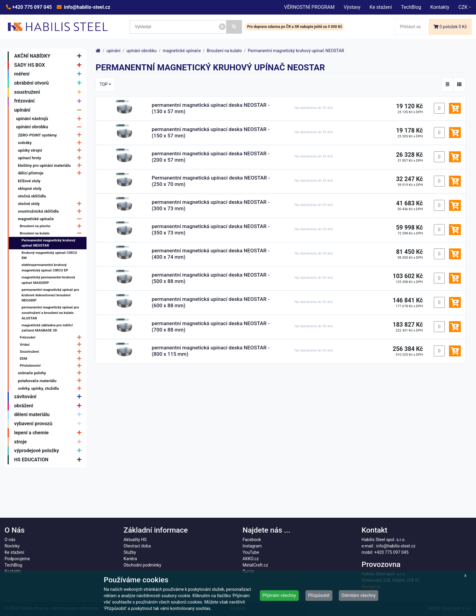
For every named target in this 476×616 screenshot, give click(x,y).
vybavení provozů (49, 423)
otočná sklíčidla (32, 196)
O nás (10, 539)
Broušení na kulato (52, 233)
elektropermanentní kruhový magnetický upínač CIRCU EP (45, 267)
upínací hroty (51, 158)
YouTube (251, 552)
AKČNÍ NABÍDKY (49, 56)
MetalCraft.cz (255, 565)
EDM (52, 358)
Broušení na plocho (52, 226)
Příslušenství (52, 365)
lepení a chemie (49, 432)
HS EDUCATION (49, 459)
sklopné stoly (30, 188)
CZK (462, 7)
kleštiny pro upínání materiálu (51, 165)
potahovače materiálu (51, 381)
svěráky (51, 142)
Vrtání (52, 344)
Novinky (12, 546)
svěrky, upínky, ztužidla (51, 388)
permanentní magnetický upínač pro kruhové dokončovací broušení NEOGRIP (50, 295)
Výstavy (352, 7)
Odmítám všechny (359, 595)
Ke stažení (380, 7)
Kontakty (439, 7)
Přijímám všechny (279, 595)
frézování (49, 101)
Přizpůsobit (319, 595)
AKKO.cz (251, 558)
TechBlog (411, 7)
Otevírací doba (137, 546)
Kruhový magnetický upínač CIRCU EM (49, 255)
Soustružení (52, 351)
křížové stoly (29, 181)
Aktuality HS (135, 539)
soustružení (49, 92)
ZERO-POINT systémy (51, 135)
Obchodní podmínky (142, 565)
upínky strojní (51, 150)
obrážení (49, 405)
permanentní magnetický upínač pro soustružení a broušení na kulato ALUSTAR (50, 312)
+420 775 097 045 (31, 7)
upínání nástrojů (50, 119)
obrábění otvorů (49, 83)
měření (49, 74)
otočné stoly (51, 203)
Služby (130, 552)
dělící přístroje (51, 173)
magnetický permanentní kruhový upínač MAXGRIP (48, 280)
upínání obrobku (50, 127)
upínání (49, 110)
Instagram (252, 546)
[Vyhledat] (234, 27)
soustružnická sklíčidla (51, 211)
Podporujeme (17, 558)
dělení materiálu (49, 414)
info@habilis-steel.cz (86, 7)
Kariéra (130, 558)
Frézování (52, 337)
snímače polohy (51, 373)
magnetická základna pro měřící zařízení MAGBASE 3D (47, 328)
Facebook (252, 539)
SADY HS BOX (49, 65)
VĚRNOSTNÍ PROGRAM (309, 7)
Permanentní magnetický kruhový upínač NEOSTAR (48, 243)
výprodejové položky (49, 450)
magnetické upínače (51, 219)
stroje (49, 441)
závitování (49, 396)
